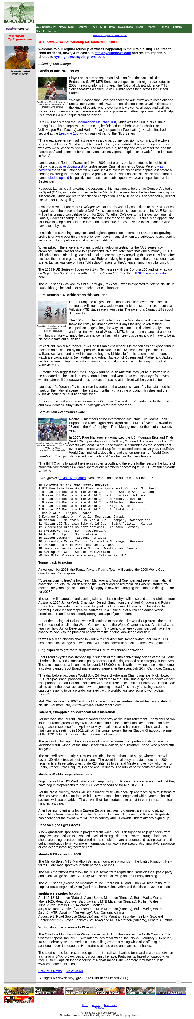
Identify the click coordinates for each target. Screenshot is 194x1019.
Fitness (164, 26)
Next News (74, 971)
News (62, 26)
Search (40, 31)
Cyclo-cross (125, 26)
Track (139, 26)
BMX (112, 26)
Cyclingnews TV (46, 26)
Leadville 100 (69, 133)
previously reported (72, 478)
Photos (151, 26)
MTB (103, 26)
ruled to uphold (58, 178)
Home (85, 1005)
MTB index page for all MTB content (110, 35)
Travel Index (110, 1005)
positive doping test (69, 166)
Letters (177, 26)
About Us (99, 1008)
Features (82, 26)
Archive (96, 1005)
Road (94, 26)
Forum (52, 31)
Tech (71, 26)
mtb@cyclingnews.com (113, 53)
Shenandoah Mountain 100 (96, 122)
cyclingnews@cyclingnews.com (79, 57)
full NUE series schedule (151, 273)
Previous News (50, 971)
